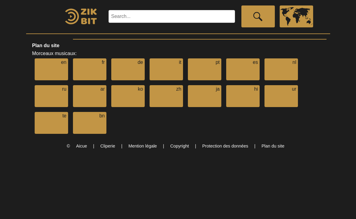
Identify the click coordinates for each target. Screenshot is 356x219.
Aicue (81, 146)
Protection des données (225, 146)
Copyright (179, 146)
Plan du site (272, 146)
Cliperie (107, 146)
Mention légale (143, 146)
